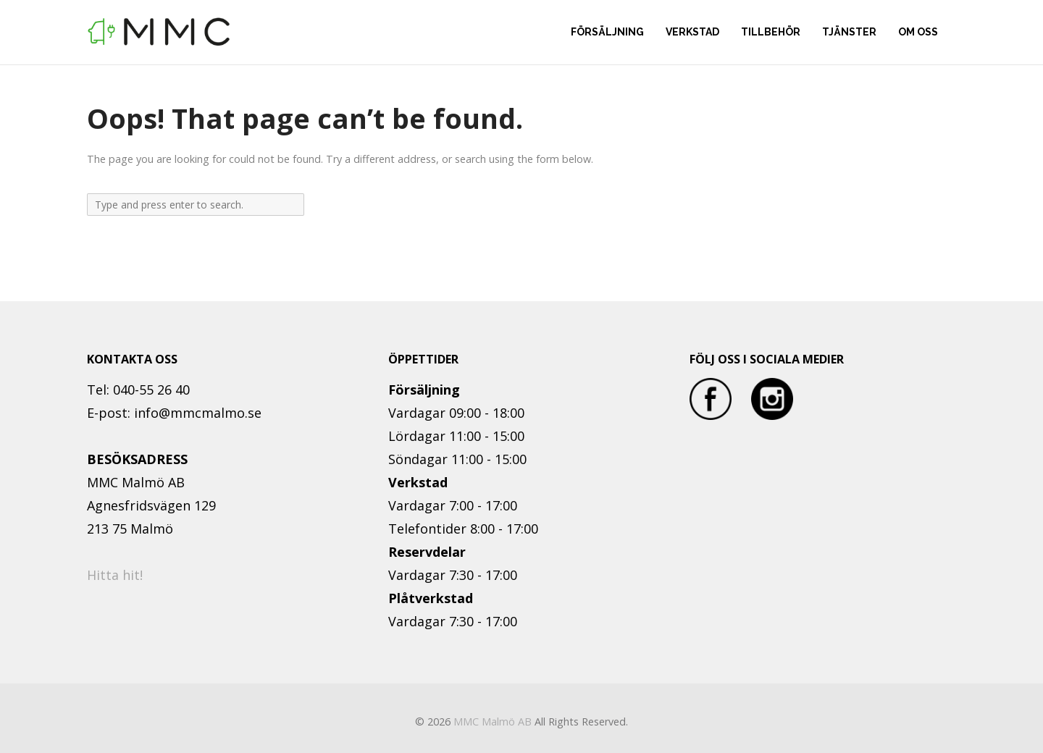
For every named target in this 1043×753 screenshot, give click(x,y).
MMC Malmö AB (492, 721)
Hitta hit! (115, 575)
